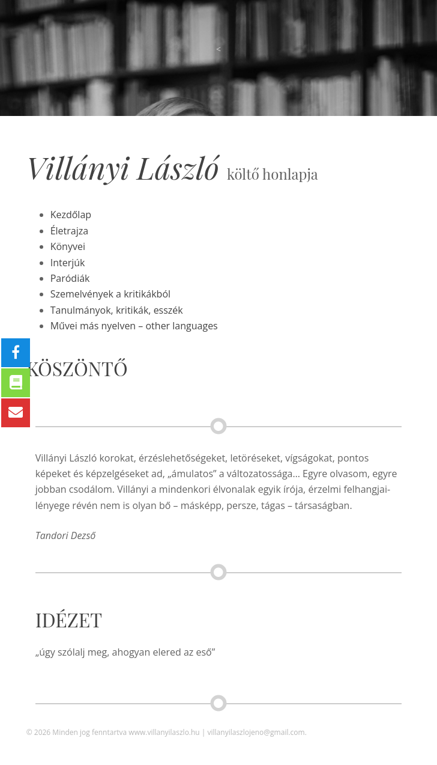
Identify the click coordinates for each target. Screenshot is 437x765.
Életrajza (69, 230)
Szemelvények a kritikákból (110, 293)
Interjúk (67, 262)
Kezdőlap (70, 214)
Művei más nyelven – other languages (134, 325)
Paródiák (70, 278)
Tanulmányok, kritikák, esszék (116, 310)
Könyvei (67, 246)
